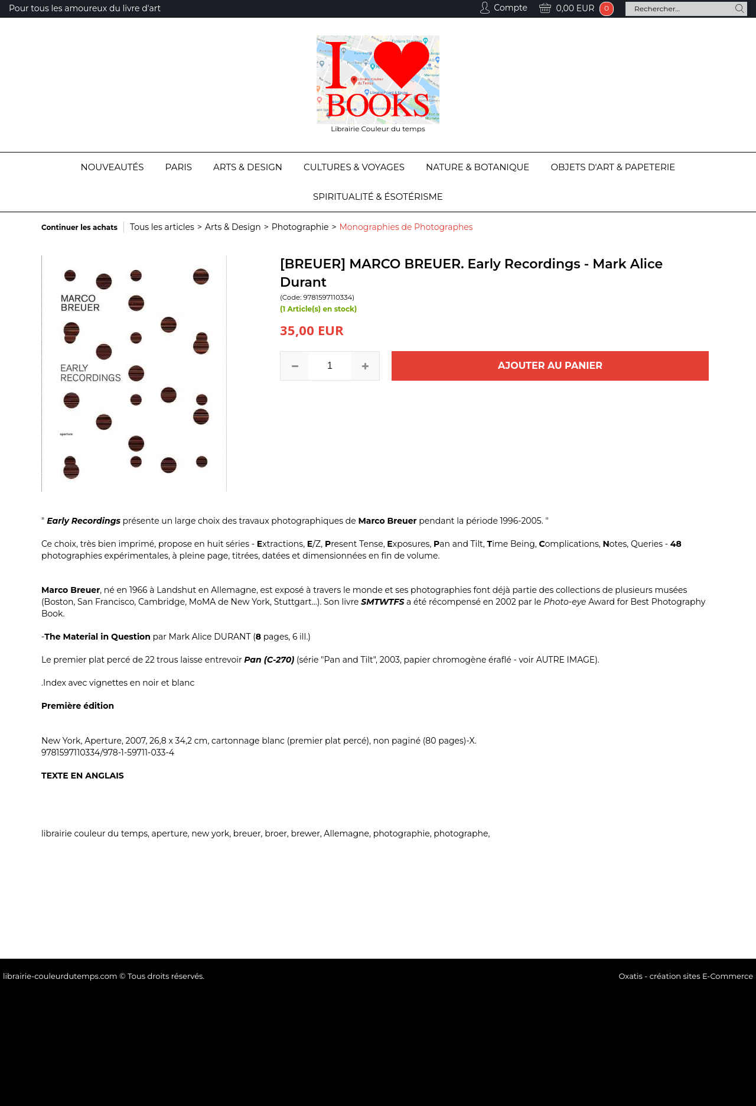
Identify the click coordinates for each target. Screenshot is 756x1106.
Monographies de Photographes (405, 227)
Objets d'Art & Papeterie (612, 167)
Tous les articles (162, 227)
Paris (178, 167)
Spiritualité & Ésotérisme (378, 196)
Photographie (300, 227)
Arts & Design (247, 167)
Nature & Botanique (477, 167)
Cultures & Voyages (354, 167)
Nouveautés (112, 167)
